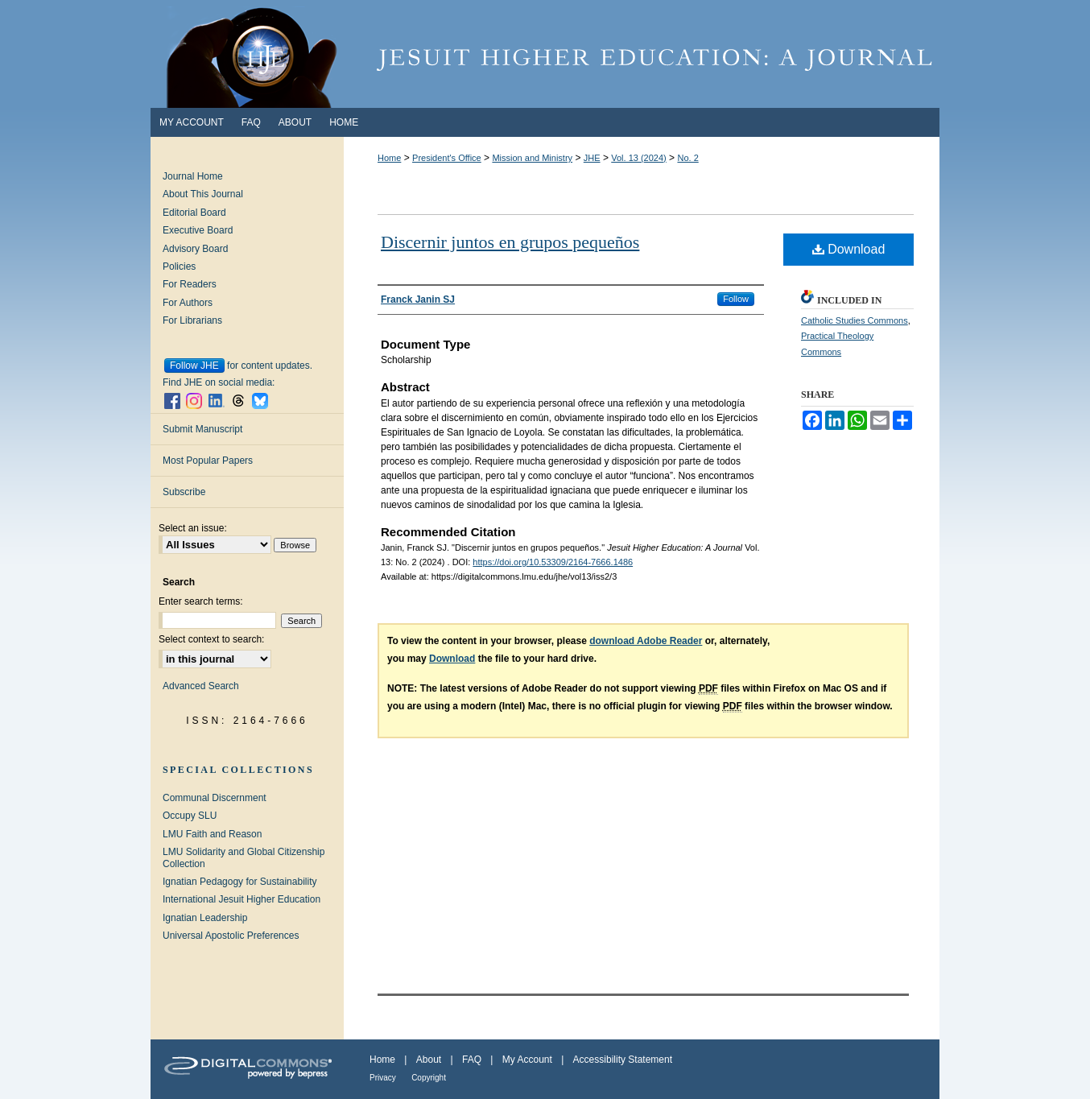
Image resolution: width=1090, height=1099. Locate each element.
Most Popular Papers (208, 460)
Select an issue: (193, 528)
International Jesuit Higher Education (241, 899)
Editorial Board (194, 212)
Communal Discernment (214, 798)
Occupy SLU (190, 815)
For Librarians (192, 320)
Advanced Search (201, 686)
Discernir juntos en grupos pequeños (510, 242)
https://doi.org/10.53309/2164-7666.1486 (553, 562)
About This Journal (203, 194)
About (428, 1059)
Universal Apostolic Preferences (231, 935)
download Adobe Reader (645, 641)
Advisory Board (195, 248)
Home (389, 158)
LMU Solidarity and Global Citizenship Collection (243, 857)
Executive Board (198, 230)
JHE (592, 158)
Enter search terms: (201, 601)
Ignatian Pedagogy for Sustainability (239, 881)
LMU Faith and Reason (212, 834)
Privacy (383, 1077)
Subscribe (184, 492)
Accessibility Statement (622, 1059)
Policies (179, 266)
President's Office (446, 158)
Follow (736, 299)
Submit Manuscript (202, 429)
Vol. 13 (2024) (639, 158)
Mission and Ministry (532, 158)
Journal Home (193, 176)
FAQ (471, 1059)
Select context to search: (211, 639)
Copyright (428, 1077)
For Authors (188, 302)
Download (849, 249)
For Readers (190, 284)
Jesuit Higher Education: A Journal (545, 54)
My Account (527, 1059)
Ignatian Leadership (205, 917)
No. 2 (687, 158)
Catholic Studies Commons (854, 320)
